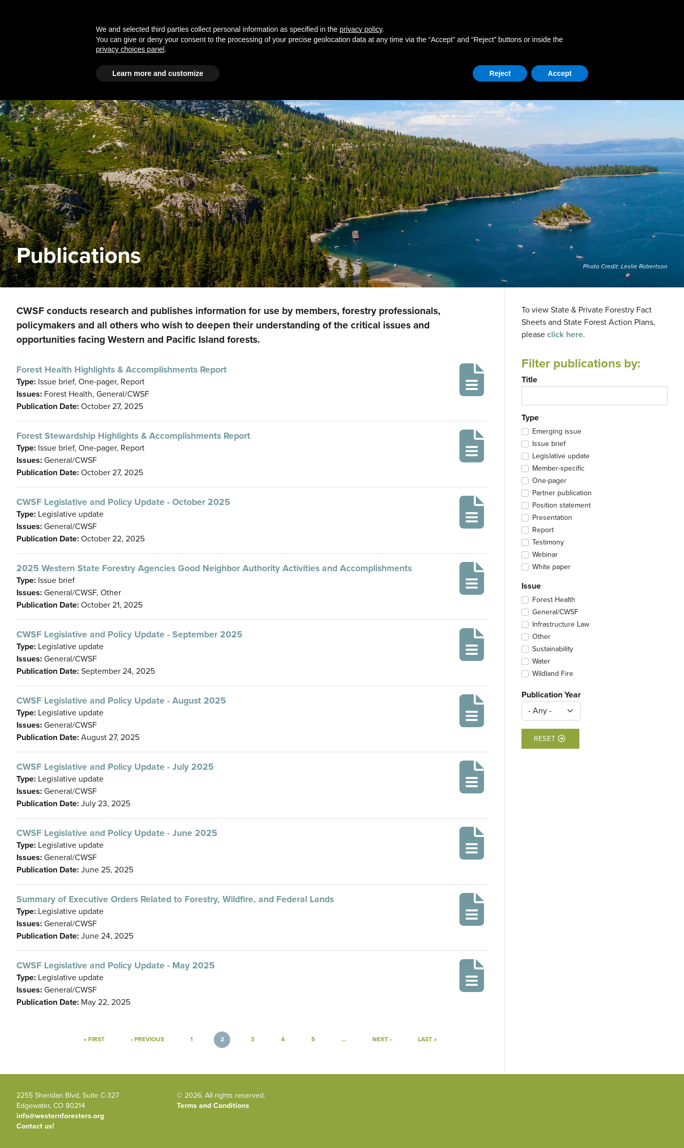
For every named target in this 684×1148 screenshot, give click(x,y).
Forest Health (553, 600)
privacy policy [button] (360, 1077)
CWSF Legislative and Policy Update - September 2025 (129, 634)
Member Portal (589, 69)
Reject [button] (500, 1121)
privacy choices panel (130, 1097)
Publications (466, 31)
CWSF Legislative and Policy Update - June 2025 (116, 833)
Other (541, 637)
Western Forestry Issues (195, 31)
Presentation (552, 518)
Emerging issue (556, 431)
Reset (549, 738)
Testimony (548, 542)
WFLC (658, 69)
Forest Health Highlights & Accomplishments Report (121, 369)
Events (517, 31)
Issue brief (549, 444)
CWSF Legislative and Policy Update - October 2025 (123, 502)
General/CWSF (555, 612)
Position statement (561, 505)
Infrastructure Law (560, 624)
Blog (267, 31)
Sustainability (552, 649)
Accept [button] (560, 1121)
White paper (551, 567)
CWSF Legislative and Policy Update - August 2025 (121, 700)
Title (529, 380)
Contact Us (539, 69)
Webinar (545, 555)
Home (120, 31)
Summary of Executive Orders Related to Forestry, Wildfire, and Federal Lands (175, 899)
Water (541, 661)
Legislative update (561, 456)
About (416, 31)
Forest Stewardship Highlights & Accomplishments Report (133, 435)
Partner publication (562, 493)
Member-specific (558, 468)
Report (543, 530)
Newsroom (565, 31)
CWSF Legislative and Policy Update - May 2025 (115, 965)
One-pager (549, 481)
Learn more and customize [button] (157, 1121)
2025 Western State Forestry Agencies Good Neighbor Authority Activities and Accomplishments (214, 568)
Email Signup (36, 69)
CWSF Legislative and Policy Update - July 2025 (115, 766)
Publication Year (551, 695)
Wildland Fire (552, 674)
